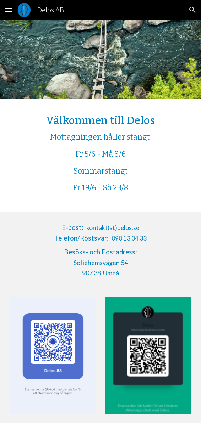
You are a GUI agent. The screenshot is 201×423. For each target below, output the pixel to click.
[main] (100, 156)
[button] (8, 9)
